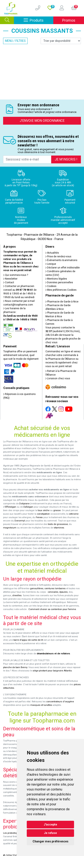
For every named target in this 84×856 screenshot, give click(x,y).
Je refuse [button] (50, 833)
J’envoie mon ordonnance (42, 121)
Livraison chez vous (57, 378)
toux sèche (43, 510)
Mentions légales (56, 278)
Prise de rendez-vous (58, 256)
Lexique (50, 263)
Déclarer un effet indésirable (62, 267)
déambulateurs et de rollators (53, 653)
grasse (57, 510)
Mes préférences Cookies (61, 289)
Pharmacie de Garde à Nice (61, 301)
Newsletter (10, 278)
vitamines (59, 527)
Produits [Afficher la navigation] (38, 20)
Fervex (39, 517)
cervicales (53, 592)
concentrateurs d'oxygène (60, 701)
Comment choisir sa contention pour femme (52, 609)
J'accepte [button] (50, 824)
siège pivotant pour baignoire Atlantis (52, 670)
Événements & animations (61, 260)
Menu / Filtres (15, 40)
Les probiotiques (12, 833)
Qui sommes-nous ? (15, 275)
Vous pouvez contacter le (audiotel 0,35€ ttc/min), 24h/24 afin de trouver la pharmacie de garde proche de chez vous (62, 335)
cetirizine (73, 514)
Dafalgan (28, 507)
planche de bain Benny (15, 667)
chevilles (17, 595)
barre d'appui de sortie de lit (28, 640)
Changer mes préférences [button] (50, 841)
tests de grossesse (58, 524)
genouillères (36, 588)
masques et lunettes (41, 705)
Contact (8, 282)
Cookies (50, 286)
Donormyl (20, 520)
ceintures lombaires (55, 588)
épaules (63, 592)
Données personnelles (59, 282)
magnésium (9, 527)
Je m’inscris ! (66, 159)
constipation (43, 514)
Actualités (52, 252)
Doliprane (24, 503)
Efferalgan (10, 507)
